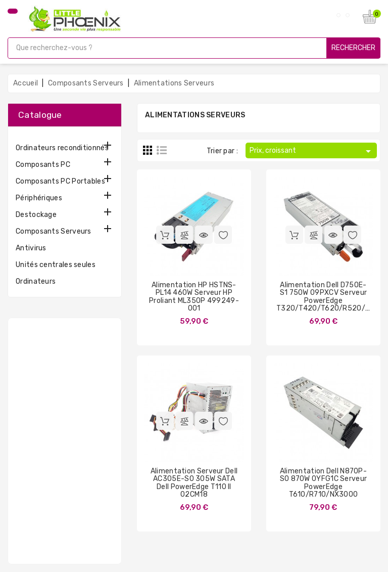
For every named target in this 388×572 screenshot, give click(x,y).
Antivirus (31, 248)
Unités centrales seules (55, 264)
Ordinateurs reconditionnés (62, 148)
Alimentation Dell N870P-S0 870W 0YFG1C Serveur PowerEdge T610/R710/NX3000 (323, 483)
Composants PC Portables (60, 181)
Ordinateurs (36, 281)
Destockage (36, 214)
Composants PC (43, 164)
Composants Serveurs (53, 231)
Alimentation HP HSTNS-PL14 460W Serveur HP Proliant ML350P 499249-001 (194, 297)
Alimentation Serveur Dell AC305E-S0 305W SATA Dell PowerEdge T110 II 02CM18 (194, 483)
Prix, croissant (312, 151)
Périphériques (39, 198)
